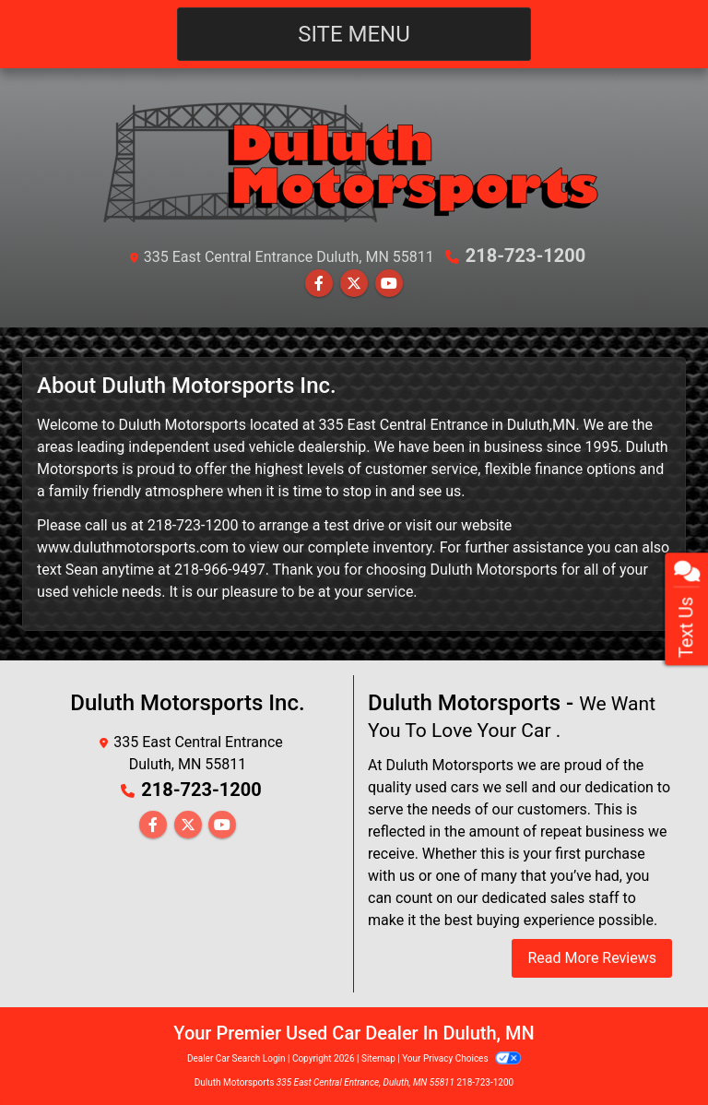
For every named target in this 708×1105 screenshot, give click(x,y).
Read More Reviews (591, 958)
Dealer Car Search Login (236, 1058)
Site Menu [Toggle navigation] (354, 34)
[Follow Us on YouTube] (389, 283)
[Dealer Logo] (354, 161)
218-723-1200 (526, 255)
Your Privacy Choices (461, 1058)
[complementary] (652, 1049)
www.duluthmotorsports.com (133, 547)
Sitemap (378, 1058)
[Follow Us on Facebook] (319, 283)
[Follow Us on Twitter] (354, 283)
